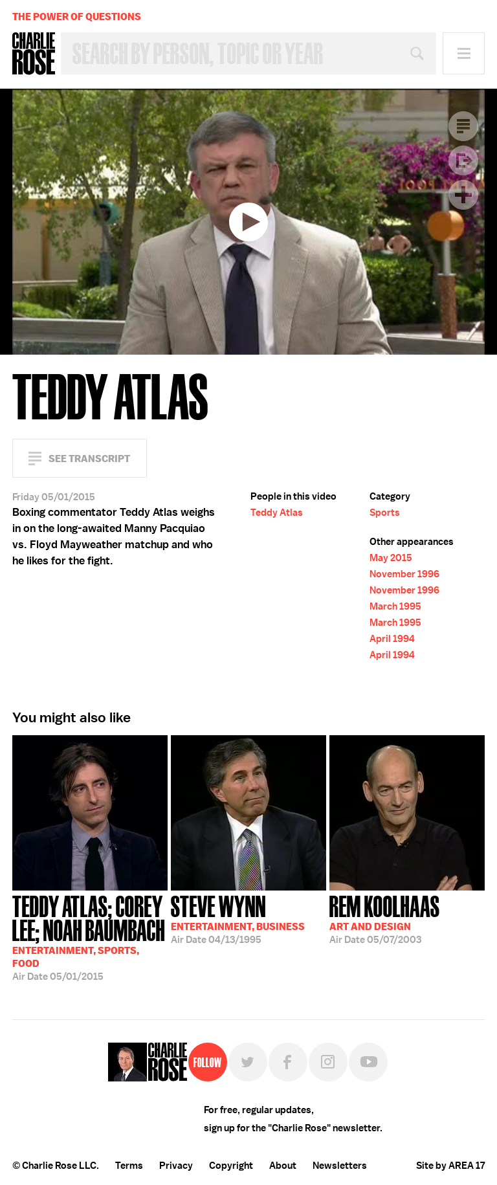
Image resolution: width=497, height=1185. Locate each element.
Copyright (231, 1165)
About (282, 1165)
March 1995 (395, 606)
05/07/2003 (384, 918)
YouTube (368, 1062)
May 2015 (391, 557)
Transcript (463, 126)
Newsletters (340, 1165)
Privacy (176, 1165)
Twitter (247, 1062)
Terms (129, 1165)
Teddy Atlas (276, 512)
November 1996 (404, 574)
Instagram (328, 1062)
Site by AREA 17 (450, 1165)
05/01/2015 (90, 937)
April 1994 (392, 638)
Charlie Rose (33, 53)
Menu (464, 53)
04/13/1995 (238, 918)
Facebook (288, 1062)
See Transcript (89, 458)
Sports (385, 512)
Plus (463, 195)
